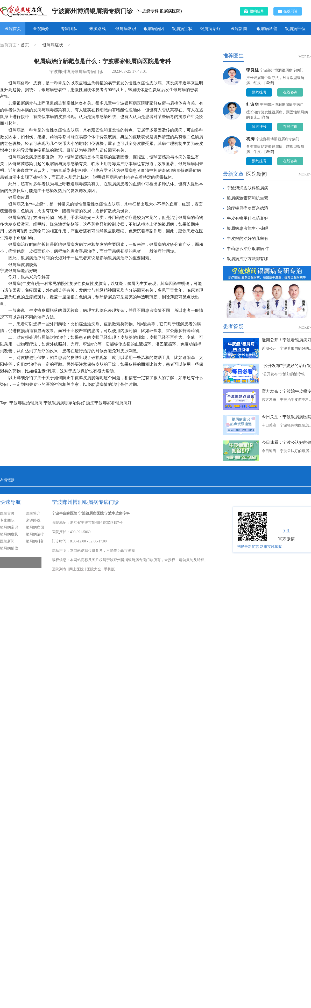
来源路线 (97, 28)
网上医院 (76, 569)
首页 (25, 45)
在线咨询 (290, 92)
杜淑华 (252, 104)
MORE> (305, 57)
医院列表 (59, 569)
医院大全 (94, 569)
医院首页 (12, 28)
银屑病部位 (295, 28)
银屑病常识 (125, 28)
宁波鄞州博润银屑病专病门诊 (92, 11)
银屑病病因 (154, 28)
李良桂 (252, 70)
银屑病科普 (267, 28)
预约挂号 (254, 11)
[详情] (269, 83)
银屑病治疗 (210, 28)
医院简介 (41, 28)
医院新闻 (238, 28)
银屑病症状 (182, 28)
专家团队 (69, 28)
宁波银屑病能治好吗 (18, 270)
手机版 (109, 569)
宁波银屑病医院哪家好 (137, 103)
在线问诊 (288, 11)
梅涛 (250, 139)
